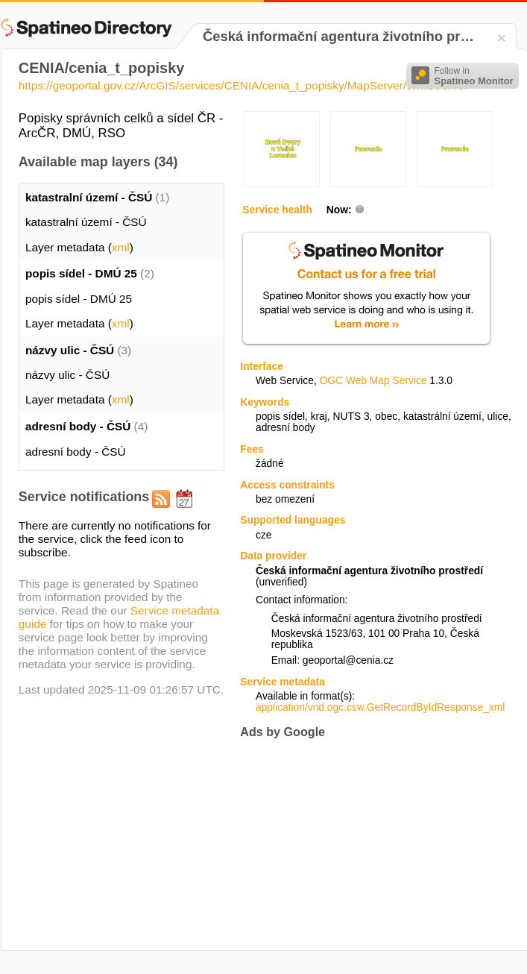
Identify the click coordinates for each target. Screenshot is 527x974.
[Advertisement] (340, 844)
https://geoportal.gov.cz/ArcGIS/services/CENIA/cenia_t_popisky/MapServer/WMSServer (243, 85)
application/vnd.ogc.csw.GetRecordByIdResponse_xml (380, 707)
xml (121, 247)
